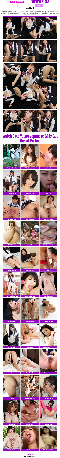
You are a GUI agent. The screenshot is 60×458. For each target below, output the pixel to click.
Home (12, 2)
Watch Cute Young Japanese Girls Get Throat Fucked (30, 138)
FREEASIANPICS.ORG (39, 1)
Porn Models (20, 2)
